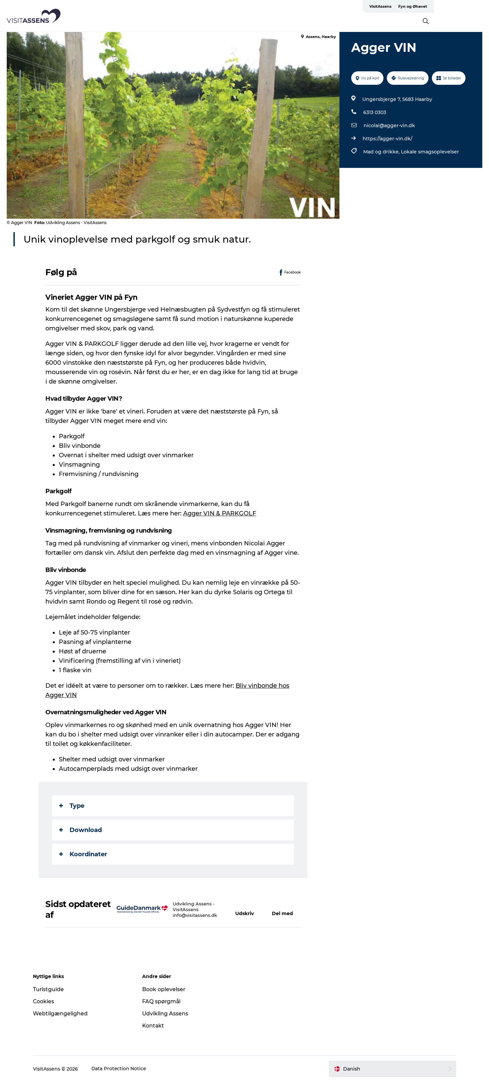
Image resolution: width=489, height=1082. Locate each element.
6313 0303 (374, 112)
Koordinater (83, 854)
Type (72, 805)
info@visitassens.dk (195, 915)
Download (80, 830)
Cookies (47, 1001)
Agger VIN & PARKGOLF (220, 513)
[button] (247, 909)
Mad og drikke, (382, 152)
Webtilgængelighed (63, 1013)
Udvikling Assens (167, 1013)
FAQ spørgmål (163, 1001)
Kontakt (155, 1025)
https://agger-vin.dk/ (387, 139)
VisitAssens (435, 6)
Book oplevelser (165, 989)
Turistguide (52, 989)
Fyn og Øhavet (467, 6)
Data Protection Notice (123, 1069)
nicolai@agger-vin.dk (389, 125)
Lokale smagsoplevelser (430, 152)
